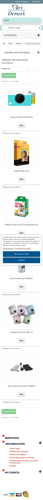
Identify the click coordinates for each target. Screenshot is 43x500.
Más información (8, 248)
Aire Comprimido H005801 (21, 278)
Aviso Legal (15, 448)
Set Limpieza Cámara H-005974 (21, 386)
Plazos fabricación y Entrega (22, 458)
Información (15, 443)
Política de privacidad (19, 451)
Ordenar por (6, 68)
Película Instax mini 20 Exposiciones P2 (21, 225)
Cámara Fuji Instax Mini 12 (21, 332)
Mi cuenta (12, 472)
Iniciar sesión (36, 1)
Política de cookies (18, 455)
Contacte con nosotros (21, 1)
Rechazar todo (21, 254)
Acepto (21, 260)
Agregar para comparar (12, 133)
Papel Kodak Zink (21, 171)
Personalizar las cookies (23, 248)
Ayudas (13, 466)
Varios (11, 43)
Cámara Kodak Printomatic (21, 117)
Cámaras (19, 43)
